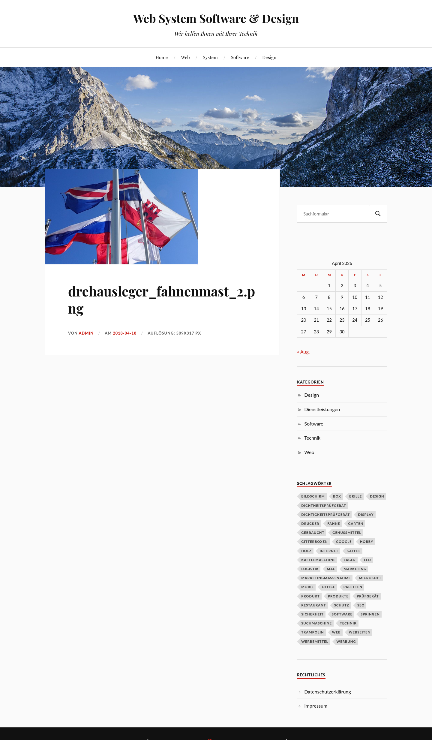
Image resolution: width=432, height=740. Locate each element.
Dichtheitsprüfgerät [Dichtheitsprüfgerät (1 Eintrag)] (323, 505)
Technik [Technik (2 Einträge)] (348, 623)
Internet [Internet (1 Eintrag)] (329, 551)
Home (162, 57)
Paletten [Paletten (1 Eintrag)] (353, 587)
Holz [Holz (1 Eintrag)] (306, 551)
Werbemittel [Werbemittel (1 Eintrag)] (314, 641)
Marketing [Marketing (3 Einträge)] (355, 569)
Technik (312, 438)
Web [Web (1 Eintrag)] (336, 632)
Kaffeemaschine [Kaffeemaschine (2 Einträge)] (318, 560)
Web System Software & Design (216, 18)
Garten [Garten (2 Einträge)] (356, 523)
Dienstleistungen (322, 409)
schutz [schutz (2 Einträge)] (341, 605)
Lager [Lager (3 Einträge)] (350, 560)
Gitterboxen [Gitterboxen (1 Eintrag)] (314, 541)
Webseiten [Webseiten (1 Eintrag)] (359, 632)
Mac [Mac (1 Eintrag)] (331, 569)
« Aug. (303, 351)
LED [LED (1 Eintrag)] (367, 560)
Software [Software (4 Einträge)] (342, 614)
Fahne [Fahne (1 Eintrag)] (333, 523)
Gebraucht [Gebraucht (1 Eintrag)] (312, 532)
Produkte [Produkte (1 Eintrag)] (338, 596)
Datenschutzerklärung (327, 691)
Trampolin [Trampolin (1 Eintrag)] (312, 632)
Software (240, 57)
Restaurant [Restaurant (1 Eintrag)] (313, 605)
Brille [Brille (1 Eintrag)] (355, 496)
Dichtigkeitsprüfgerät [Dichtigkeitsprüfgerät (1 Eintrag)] (325, 514)
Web (185, 57)
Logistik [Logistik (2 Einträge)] (310, 569)
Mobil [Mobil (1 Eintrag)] (307, 587)
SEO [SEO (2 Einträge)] (361, 605)
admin (86, 333)
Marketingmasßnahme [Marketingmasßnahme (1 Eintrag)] (326, 578)
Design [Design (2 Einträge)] (377, 496)
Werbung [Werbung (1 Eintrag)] (346, 641)
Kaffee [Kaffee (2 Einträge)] (353, 551)
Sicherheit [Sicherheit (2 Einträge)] (312, 614)
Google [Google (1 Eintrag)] (344, 541)
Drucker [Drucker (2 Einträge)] (310, 523)
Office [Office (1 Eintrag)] (328, 587)
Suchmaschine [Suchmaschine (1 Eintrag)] (316, 623)
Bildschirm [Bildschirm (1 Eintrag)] (313, 496)
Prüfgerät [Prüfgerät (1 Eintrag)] (368, 596)
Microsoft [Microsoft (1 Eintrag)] (370, 578)
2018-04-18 (124, 333)
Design (269, 57)
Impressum (315, 705)
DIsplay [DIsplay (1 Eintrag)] (366, 514)
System (210, 57)
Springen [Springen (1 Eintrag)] (370, 614)
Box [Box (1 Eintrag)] (337, 496)
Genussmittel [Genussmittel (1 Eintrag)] (346, 532)
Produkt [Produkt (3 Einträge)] (310, 596)
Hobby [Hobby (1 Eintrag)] (367, 541)
